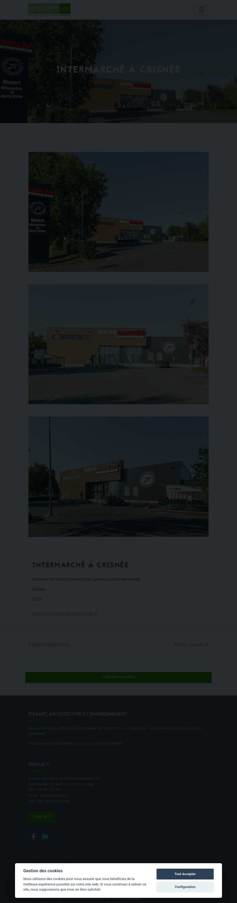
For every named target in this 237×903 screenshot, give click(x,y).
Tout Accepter (185, 874)
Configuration (185, 887)
